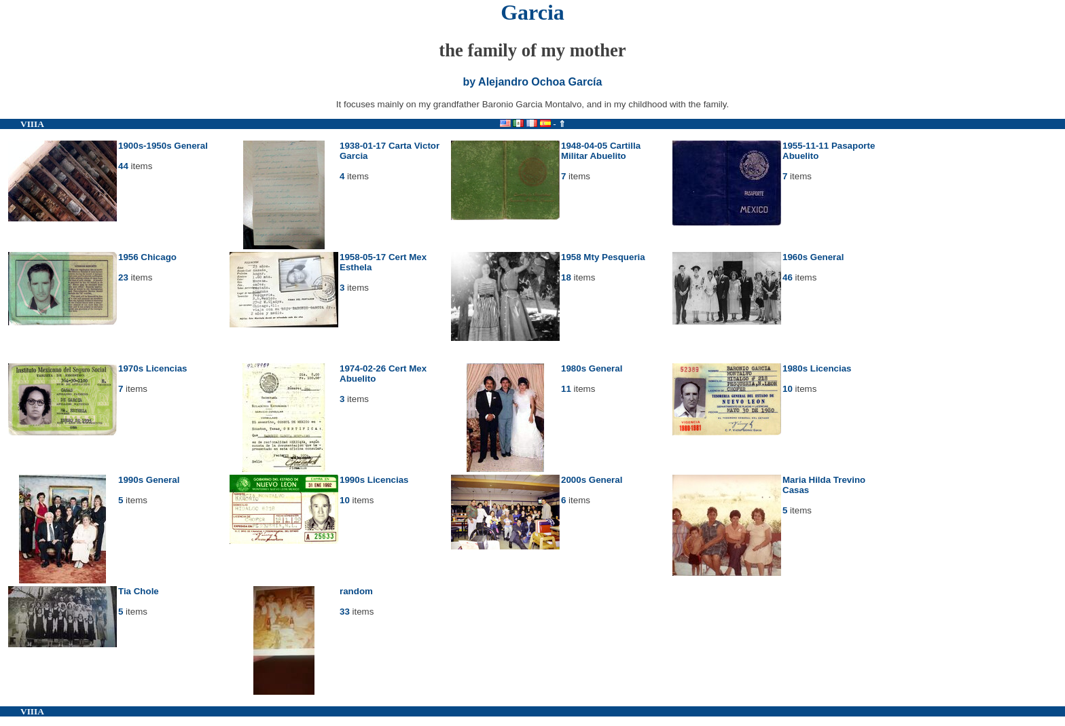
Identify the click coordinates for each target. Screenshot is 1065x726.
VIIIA (32, 124)
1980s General (591, 368)
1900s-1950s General (163, 146)
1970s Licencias (152, 368)
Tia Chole (138, 591)
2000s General (591, 480)
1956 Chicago (147, 257)
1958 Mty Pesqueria (603, 257)
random (356, 591)
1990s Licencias (374, 480)
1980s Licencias (817, 368)
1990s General (148, 480)
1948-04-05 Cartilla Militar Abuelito (600, 151)
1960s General (813, 257)
